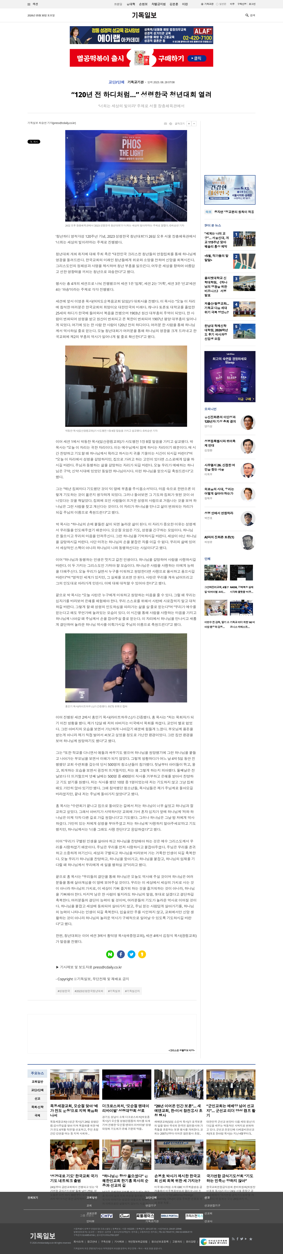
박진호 (208, 518)
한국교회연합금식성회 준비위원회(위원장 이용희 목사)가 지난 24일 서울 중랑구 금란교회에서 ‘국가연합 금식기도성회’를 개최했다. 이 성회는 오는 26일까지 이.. (230, 1193)
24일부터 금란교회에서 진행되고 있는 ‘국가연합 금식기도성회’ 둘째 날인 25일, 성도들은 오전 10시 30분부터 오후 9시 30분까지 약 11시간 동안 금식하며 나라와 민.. (74, 1193)
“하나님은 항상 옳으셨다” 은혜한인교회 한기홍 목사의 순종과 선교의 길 (125, 1181)
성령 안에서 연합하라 (218, 513)
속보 (208, 212)
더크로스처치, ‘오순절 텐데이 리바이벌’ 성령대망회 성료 (125, 1108)
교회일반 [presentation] (37, 1082)
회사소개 (78, 1241)
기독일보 (115, 991)
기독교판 (208, 4)
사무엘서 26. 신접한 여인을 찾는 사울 (219, 467)
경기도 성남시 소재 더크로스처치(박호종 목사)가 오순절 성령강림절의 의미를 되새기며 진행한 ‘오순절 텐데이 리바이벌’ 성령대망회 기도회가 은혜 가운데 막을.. (126, 1123)
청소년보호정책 (159, 1241)
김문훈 (174, 4)
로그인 (252, 4)
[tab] (37, 1081)
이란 (185, 4)
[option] (217, 580)
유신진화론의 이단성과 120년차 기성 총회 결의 (220, 419)
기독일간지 (133, 991)
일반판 (222, 4)
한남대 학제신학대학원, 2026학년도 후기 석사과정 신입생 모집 (216, 332)
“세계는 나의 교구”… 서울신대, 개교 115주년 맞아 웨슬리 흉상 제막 (216, 240)
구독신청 (241, 4)
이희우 (208, 474)
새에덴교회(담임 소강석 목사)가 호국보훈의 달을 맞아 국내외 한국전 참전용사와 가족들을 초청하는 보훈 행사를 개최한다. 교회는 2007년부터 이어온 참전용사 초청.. (178, 1127)
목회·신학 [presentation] (37, 1107)
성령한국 (64, 991)
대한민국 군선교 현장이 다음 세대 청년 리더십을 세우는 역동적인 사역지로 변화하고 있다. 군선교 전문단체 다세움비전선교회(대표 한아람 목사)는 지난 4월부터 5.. (230, 1127)
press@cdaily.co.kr (64, 123)
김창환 (208, 450)
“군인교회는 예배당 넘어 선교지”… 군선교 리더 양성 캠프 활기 (230, 1110)
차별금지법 (159, 4)
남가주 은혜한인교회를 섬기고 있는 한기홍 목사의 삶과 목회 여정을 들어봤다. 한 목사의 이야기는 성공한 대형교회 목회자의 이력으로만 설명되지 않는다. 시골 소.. (126, 1197)
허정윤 (208, 542)
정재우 (208, 498)
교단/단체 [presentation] (37, 1090)
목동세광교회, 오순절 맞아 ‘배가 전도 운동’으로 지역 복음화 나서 (74, 1110)
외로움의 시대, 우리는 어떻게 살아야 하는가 (219, 491)
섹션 (33, 4)
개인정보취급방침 (138, 1241)
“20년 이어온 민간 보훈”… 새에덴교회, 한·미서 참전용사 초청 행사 (178, 1110)
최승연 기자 (45, 123)
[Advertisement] (230, 145)
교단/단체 (116, 82)
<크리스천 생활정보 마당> (182, 1050)
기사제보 (119, 1241)
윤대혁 (131, 4)
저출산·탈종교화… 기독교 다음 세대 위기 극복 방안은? (216, 307)
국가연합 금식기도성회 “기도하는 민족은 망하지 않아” (229, 1178)
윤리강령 (191, 1241)
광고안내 (92, 1241)
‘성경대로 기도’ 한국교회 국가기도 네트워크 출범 (74, 1178)
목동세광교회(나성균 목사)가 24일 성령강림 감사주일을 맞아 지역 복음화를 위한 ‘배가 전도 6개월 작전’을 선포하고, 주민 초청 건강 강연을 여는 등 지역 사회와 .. (74, 1127)
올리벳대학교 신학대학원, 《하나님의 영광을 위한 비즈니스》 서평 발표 (215, 287)
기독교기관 (135, 82)
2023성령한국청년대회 (89, 991)
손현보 (143, 4)
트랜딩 (118, 4)
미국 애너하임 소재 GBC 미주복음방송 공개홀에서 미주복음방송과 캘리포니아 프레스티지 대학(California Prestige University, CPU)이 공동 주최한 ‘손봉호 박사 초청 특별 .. (178, 1195)
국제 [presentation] (37, 1115)
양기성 (208, 426)
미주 (232, 4)
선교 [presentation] (37, 1099)
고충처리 (177, 1241)
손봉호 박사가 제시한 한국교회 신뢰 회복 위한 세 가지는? (177, 1178)
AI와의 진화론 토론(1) (219, 537)
